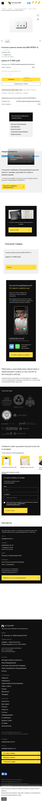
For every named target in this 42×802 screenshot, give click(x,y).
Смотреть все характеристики (11, 71)
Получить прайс (10, 761)
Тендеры (5, 694)
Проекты (5, 678)
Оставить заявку (10, 510)
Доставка (26, 90)
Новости (5, 709)
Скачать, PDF (14, 230)
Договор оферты (7, 785)
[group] (21, 24)
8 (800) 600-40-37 (16, 338)
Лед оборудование (9, 663)
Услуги (4, 671)
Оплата (33, 90)
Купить (20, 267)
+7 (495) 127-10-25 (7, 547)
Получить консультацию (28, 79)
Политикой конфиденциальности (15, 504)
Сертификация (15, 126)
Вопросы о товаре (22, 93)
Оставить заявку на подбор (20, 354)
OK (4, 799)
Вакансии (5, 691)
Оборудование (7, 715)
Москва (7, 635)
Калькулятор (6, 726)
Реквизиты (6, 681)
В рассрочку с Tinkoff (21, 83)
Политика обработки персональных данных (15, 733)
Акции (4, 689)
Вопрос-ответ (7, 720)
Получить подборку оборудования (10, 186)
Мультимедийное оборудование (14, 668)
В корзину (11, 79)
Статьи (4, 712)
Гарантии (11, 93)
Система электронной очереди (13, 665)
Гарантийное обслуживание (12, 683)
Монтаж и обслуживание (18, 124)
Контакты (5, 701)
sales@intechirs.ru (7, 538)
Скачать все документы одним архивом (10, 473)
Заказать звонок (9, 757)
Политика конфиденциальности (11, 732)
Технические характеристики (12, 90)
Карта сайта (6, 686)
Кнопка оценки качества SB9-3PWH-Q (18, 252)
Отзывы (4, 93)
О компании (6, 718)
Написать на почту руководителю (14, 578)
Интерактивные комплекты (12, 660)
